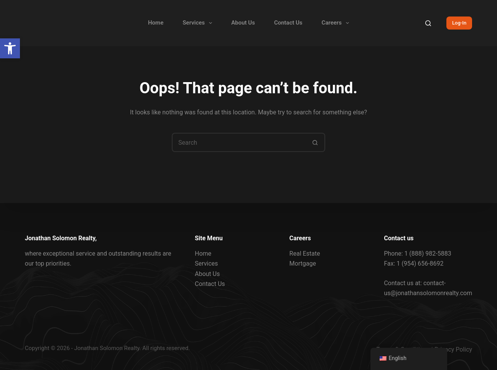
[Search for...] (239, 142)
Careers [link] (337, 23)
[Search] (428, 23)
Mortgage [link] (303, 263)
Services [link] (199, 23)
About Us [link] (243, 22)
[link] (10, 48)
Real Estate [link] (305, 253)
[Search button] (315, 142)
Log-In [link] (459, 23)
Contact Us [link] (288, 22)
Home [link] (155, 22)
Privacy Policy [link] (453, 349)
